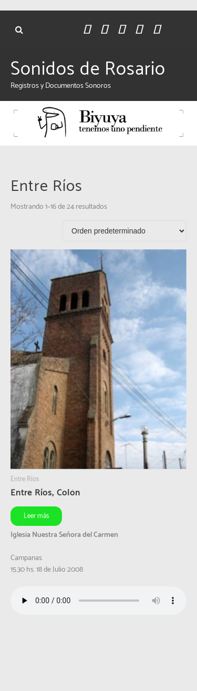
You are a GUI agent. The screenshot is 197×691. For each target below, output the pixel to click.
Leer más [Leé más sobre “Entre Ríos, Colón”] (36, 516)
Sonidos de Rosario (88, 69)
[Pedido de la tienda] (124, 230)
